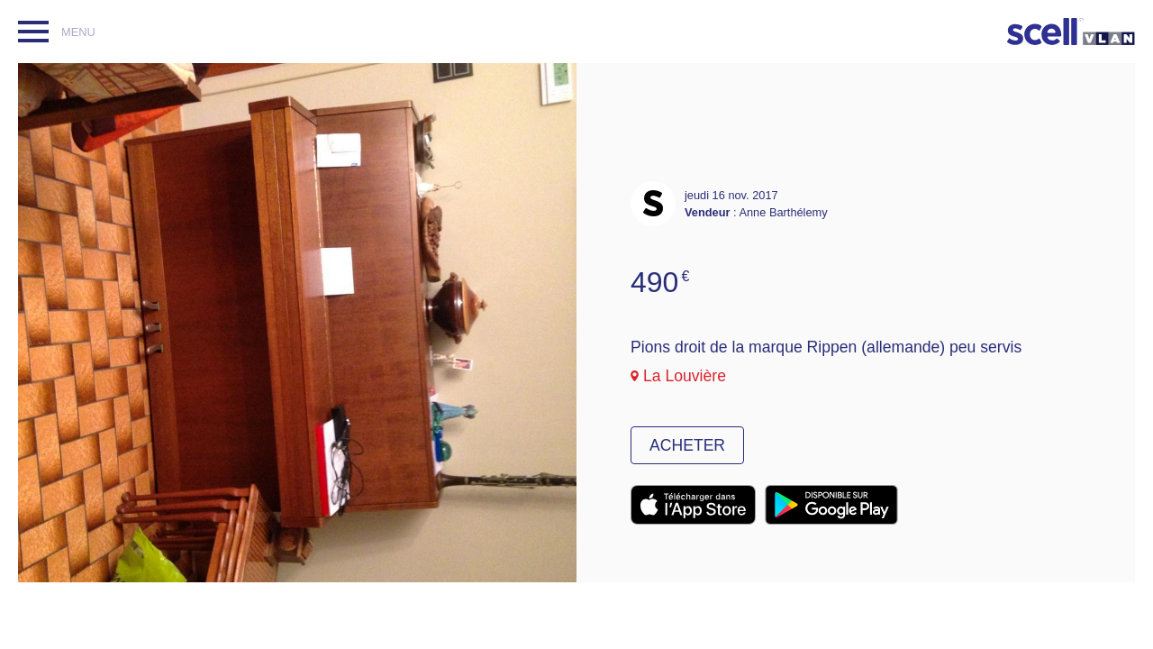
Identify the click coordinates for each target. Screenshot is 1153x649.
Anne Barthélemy (783, 212)
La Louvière (684, 376)
